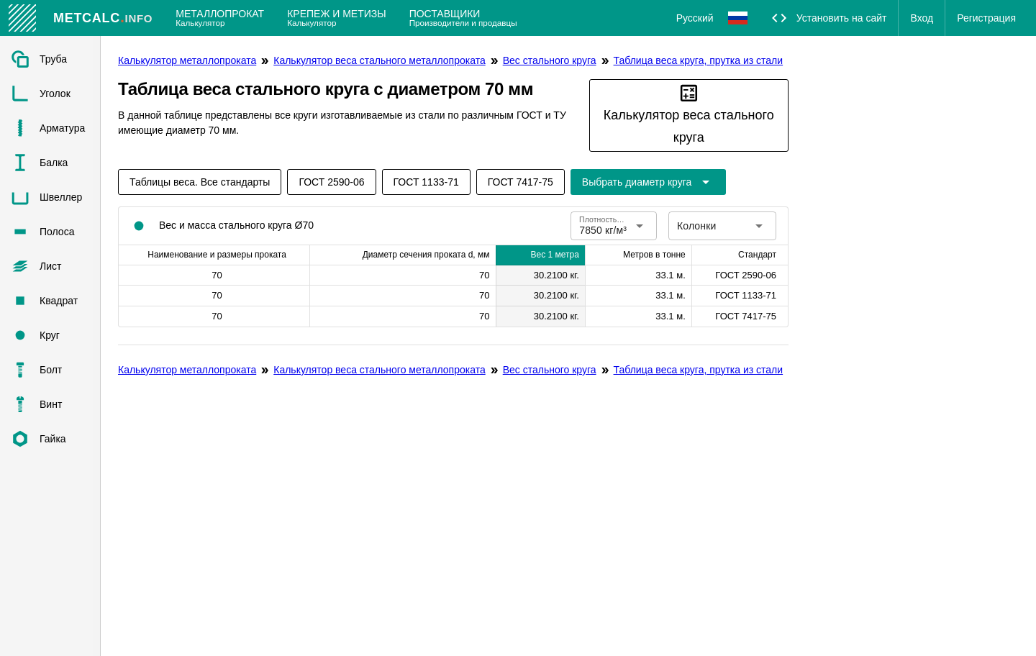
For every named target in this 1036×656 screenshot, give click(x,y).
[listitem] (50, 59)
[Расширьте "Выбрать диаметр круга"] (648, 182)
